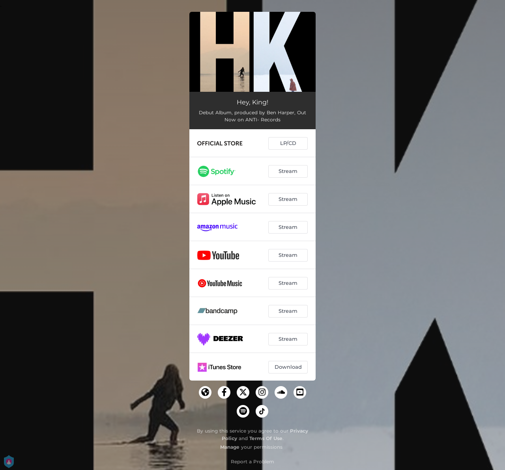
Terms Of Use (265, 438)
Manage (229, 447)
